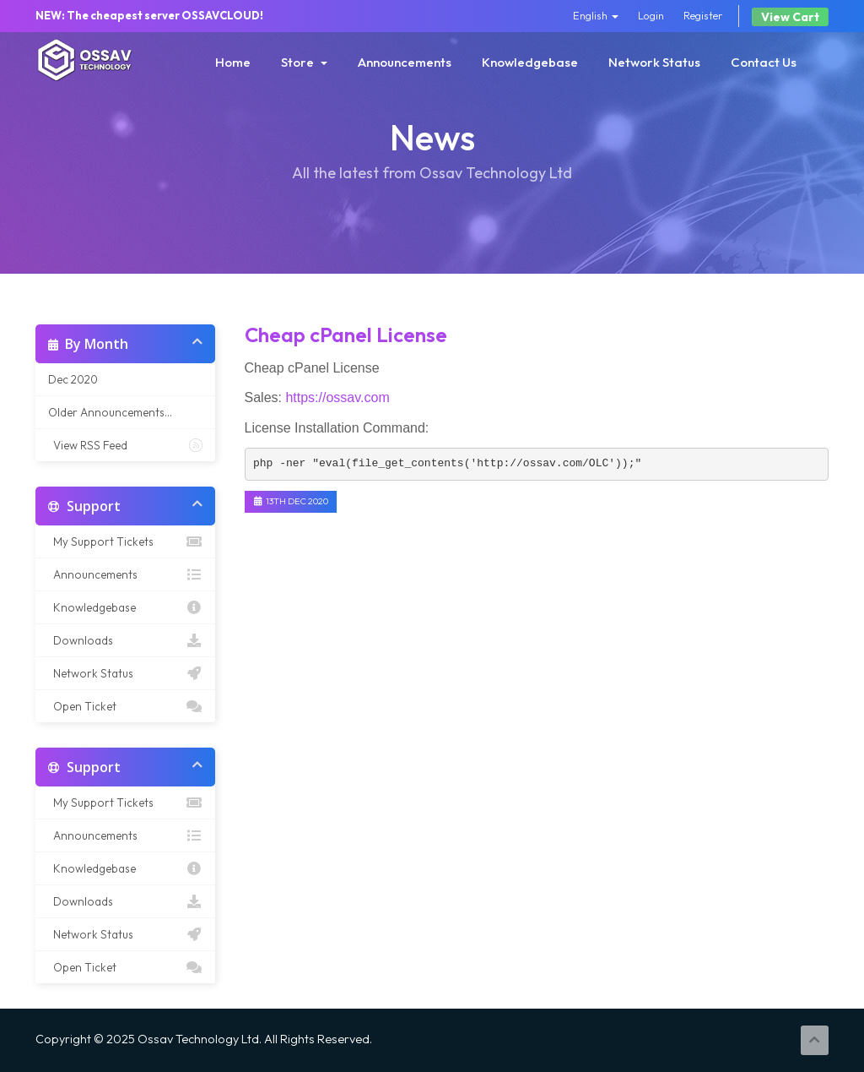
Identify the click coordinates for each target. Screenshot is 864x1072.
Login (651, 15)
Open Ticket (125, 706)
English (595, 15)
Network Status (654, 62)
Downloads (125, 640)
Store (304, 62)
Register (703, 15)
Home (233, 62)
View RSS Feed (125, 445)
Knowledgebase (530, 62)
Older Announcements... (110, 412)
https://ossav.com (337, 397)
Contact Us (763, 62)
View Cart (790, 16)
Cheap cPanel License (346, 334)
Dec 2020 (73, 379)
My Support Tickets (125, 541)
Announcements (404, 62)
